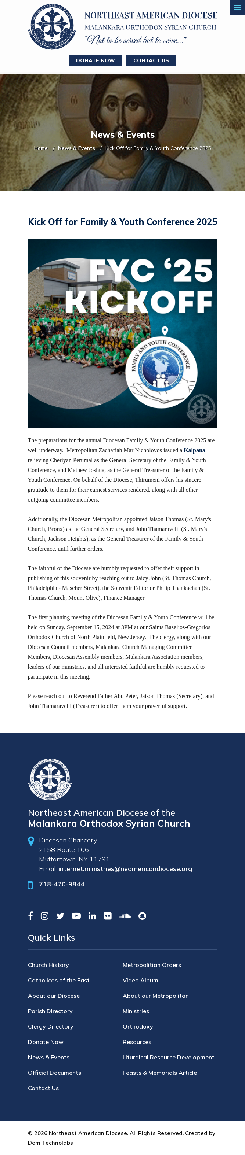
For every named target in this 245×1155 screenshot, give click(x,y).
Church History (48, 964)
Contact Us (151, 60)
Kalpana (194, 450)
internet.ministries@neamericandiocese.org (125, 868)
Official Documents (54, 1072)
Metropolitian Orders (152, 964)
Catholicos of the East (59, 980)
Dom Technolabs (50, 1142)
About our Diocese (54, 995)
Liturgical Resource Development (169, 1057)
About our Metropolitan (156, 995)
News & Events (76, 148)
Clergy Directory (50, 1026)
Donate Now (95, 60)
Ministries (136, 1011)
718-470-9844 (61, 884)
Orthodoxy (138, 1026)
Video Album (140, 980)
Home (41, 148)
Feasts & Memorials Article (160, 1072)
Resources (137, 1041)
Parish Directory (50, 1011)
